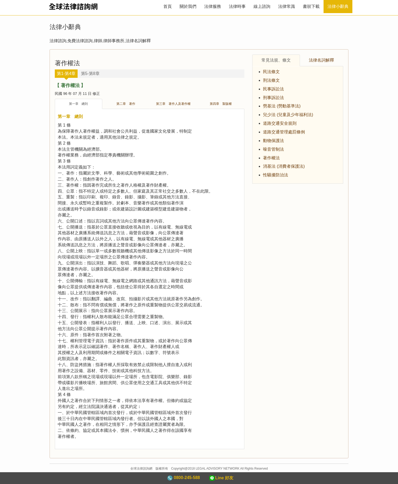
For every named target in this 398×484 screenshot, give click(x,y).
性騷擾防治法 (275, 175)
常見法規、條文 (276, 60)
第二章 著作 (125, 104)
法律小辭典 (337, 6)
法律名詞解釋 (321, 60)
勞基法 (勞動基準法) (281, 106)
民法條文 (271, 71)
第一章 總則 (78, 104)
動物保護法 (273, 140)
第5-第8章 (90, 73)
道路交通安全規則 (280, 123)
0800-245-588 (183, 478)
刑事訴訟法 (273, 97)
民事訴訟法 (273, 89)
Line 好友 (221, 478)
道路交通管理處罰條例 (284, 132)
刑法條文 (271, 80)
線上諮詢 (262, 6)
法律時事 (237, 6)
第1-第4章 (66, 73)
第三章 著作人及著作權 (173, 104)
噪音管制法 (273, 149)
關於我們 (188, 6)
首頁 (167, 6)
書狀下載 (311, 6)
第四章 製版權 (221, 104)
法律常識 (286, 6)
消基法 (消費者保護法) (284, 166)
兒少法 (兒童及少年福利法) (288, 114)
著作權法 (271, 158)
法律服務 (212, 6)
